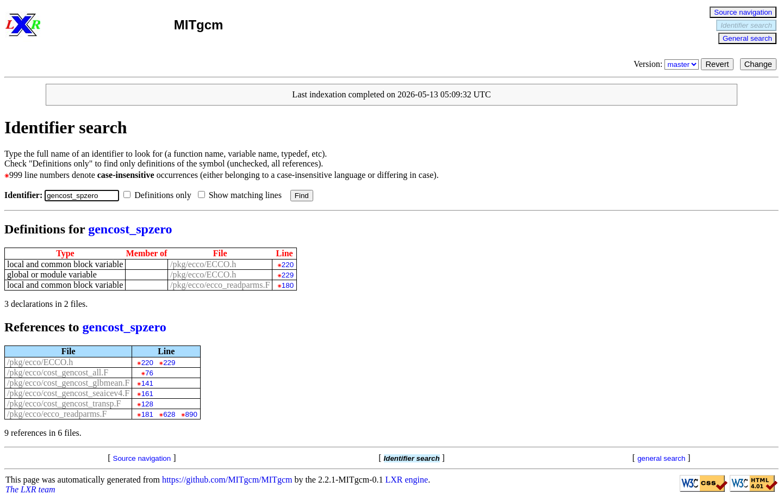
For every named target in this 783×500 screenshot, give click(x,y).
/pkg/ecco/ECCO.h (203, 264)
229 (288, 275)
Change (758, 64)
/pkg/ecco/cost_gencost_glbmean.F (68, 382)
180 (288, 285)
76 (149, 373)
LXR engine (407, 479)
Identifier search (746, 25)
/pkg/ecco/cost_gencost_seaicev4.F (68, 393)
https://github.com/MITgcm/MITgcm (227, 479)
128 (147, 404)
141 (147, 383)
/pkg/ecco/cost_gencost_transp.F (64, 403)
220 (288, 265)
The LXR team (30, 489)
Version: (667, 64)
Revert (717, 64)
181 (147, 414)
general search (661, 458)
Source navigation (743, 12)
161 (147, 394)
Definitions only (159, 195)
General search (747, 38)
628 (169, 414)
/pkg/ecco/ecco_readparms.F (220, 284)
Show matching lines (242, 195)
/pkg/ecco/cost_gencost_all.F (57, 372)
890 (191, 414)
